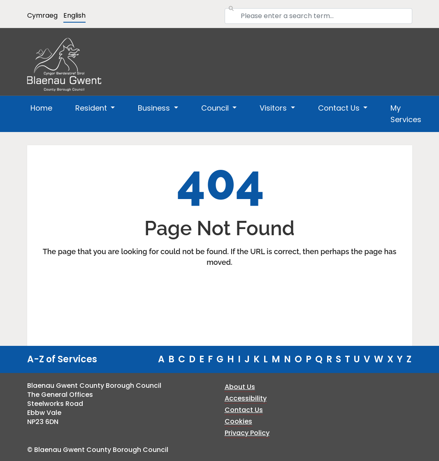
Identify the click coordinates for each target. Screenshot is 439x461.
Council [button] (216, 108)
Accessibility (246, 398)
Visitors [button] (274, 108)
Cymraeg (42, 15)
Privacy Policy (247, 433)
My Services (405, 114)
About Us (240, 387)
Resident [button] (92, 108)
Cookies (238, 421)
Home (41, 108)
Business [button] (155, 108)
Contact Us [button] (340, 108)
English (74, 15)
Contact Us (244, 410)
